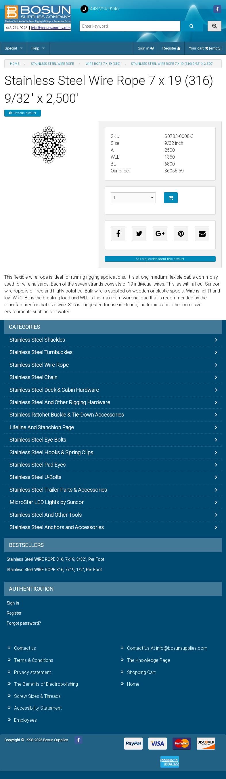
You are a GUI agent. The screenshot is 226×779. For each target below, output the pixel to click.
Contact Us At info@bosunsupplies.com (167, 648)
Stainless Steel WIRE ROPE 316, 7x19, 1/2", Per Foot (54, 569)
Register (171, 48)
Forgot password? (24, 623)
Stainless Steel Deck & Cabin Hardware (54, 390)
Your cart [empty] (205, 48)
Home (133, 684)
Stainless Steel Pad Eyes (37, 465)
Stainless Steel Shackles (37, 340)
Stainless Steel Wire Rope (39, 365)
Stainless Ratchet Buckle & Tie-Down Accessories (66, 415)
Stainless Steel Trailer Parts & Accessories (58, 490)
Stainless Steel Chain (33, 377)
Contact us (25, 648)
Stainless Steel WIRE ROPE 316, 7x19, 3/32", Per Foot (55, 559)
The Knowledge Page (148, 660)
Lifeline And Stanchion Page (41, 427)
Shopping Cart (141, 672)
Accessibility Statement (38, 708)
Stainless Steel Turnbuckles (40, 352)
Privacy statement (32, 672)
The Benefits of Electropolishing (46, 684)
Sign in (145, 48)
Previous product (22, 113)
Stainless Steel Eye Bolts (37, 440)
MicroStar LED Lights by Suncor (46, 502)
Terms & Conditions (33, 660)
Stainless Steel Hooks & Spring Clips (51, 452)
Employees (25, 720)
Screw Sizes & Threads (37, 696)
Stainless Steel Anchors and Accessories (56, 527)
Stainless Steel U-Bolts (35, 477)
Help (35, 48)
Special (11, 48)
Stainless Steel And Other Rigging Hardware (59, 402)
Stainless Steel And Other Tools (45, 515)
